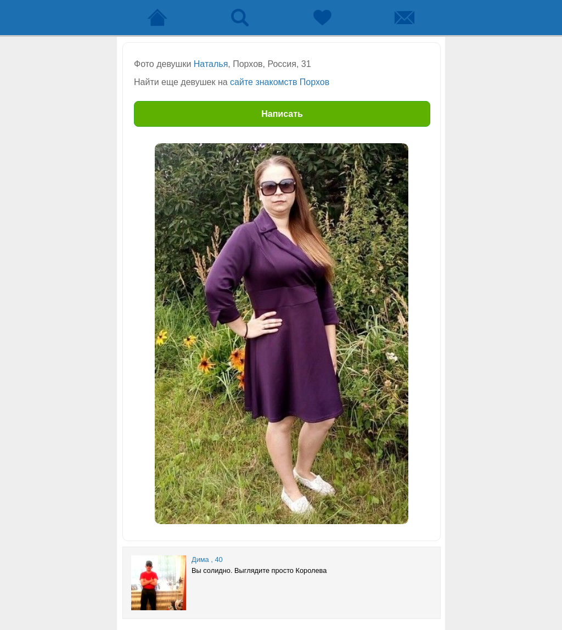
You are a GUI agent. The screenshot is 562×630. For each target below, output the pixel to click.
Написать (282, 114)
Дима (200, 559)
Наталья (211, 64)
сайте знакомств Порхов (279, 82)
